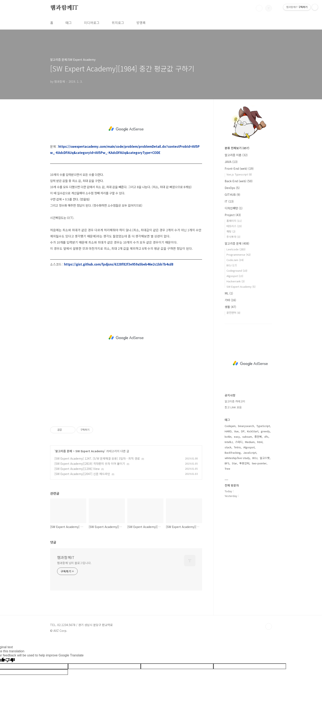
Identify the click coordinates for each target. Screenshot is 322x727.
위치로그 (118, 22)
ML (229, 293)
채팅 (231, 231)
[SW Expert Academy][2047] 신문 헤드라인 (82, 474)
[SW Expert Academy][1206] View (77, 469)
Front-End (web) (239, 168)
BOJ (232, 265)
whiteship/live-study (237, 458)
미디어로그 (91, 22)
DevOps (232, 188)
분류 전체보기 (237, 148)
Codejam (230, 426)
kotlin (228, 436)
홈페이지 (234, 221)
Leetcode (236, 249)
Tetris (237, 447)
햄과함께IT (64, 8)
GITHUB (232, 194)
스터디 (239, 442)
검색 (259, 8)
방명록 (141, 22)
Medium (250, 442)
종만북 (258, 436)
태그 (69, 22)
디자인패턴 (234, 208)
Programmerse (239, 254)
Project (233, 215)
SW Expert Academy (90, 451)
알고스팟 (265, 458)
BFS (227, 463)
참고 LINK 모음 (233, 407)
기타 (230, 300)
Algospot (235, 276)
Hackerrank (236, 281)
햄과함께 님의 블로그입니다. (74, 563)
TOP (268, 626)
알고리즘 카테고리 (235, 401)
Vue (236, 431)
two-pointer (259, 463)
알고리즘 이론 (236, 155)
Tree (227, 469)
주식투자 (233, 237)
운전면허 (233, 313)
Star (234, 463)
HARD (228, 431)
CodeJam (235, 260)
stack (228, 447)
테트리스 (234, 226)
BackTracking (233, 453)
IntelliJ (229, 442)
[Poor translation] (10, 660)
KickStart (252, 431)
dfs (266, 436)
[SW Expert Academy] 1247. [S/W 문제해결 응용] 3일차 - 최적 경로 (97, 458)
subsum (247, 436)
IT (229, 201)
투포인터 (244, 463)
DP (243, 431)
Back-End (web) (239, 181)
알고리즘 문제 (63, 451)
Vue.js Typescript (239, 174)
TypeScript (263, 426)
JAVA (231, 162)
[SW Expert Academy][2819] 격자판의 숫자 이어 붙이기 (89, 463)
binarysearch (246, 426)
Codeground (237, 270)
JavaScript (249, 453)
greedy (265, 431)
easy (237, 436)
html (259, 442)
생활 (230, 307)
